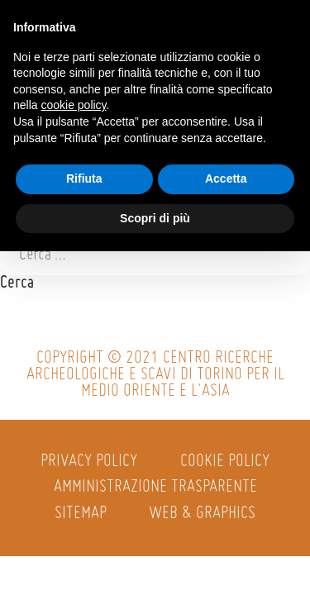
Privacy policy (89, 461)
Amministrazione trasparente (155, 487)
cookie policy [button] (73, 105)
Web (163, 513)
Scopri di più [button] (155, 218)
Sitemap (81, 513)
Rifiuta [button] (84, 178)
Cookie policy (224, 461)
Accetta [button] (226, 178)
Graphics (225, 513)
